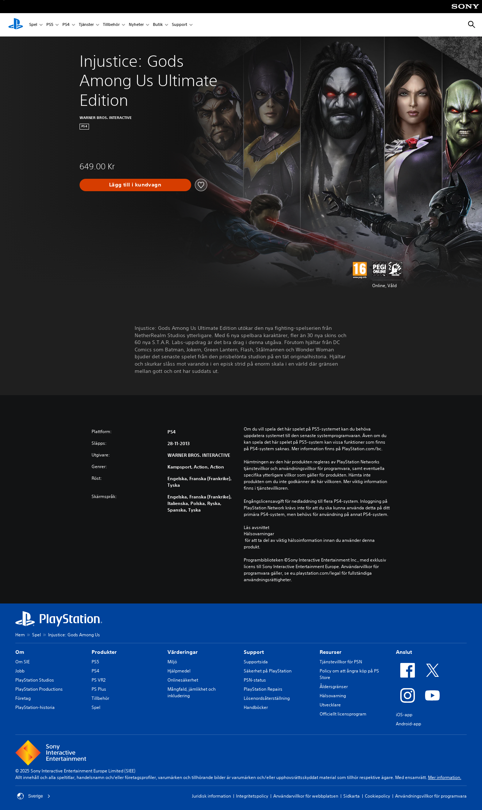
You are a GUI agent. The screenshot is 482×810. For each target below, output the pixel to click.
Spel (33, 25)
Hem (20, 635)
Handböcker (256, 707)
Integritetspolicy (252, 796)
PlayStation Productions (39, 689)
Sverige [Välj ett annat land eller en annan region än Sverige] (33, 796)
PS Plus (99, 689)
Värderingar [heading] (182, 652)
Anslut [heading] (404, 652)
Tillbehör (111, 25)
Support (179, 25)
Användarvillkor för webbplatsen (305, 796)
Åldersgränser (334, 686)
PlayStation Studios (34, 680)
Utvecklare (330, 705)
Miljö (172, 662)
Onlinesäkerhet (182, 680)
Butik (158, 25)
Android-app (408, 724)
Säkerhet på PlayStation (268, 671)
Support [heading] (254, 652)
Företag (23, 698)
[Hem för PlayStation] (16, 25)
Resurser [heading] (331, 652)
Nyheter (136, 25)
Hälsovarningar (259, 534)
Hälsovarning (333, 696)
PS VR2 (98, 680)
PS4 (66, 25)
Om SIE (22, 662)
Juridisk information (211, 796)
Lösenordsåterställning (267, 698)
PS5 (49, 25)
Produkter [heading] (104, 652)
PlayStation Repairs (263, 689)
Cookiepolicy (377, 796)
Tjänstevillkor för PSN (341, 662)
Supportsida (256, 662)
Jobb (19, 671)
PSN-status (255, 680)
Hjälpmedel (178, 671)
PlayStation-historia (35, 707)
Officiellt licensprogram (343, 714)
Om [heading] (19, 652)
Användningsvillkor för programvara (431, 796)
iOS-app (404, 714)
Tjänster (86, 25)
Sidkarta (351, 796)
